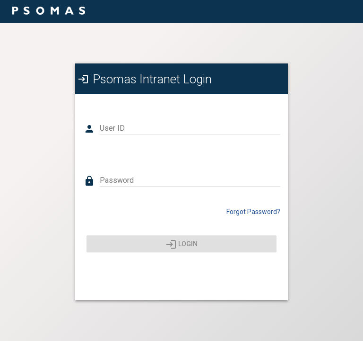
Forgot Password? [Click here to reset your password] (253, 211)
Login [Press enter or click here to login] (181, 244)
